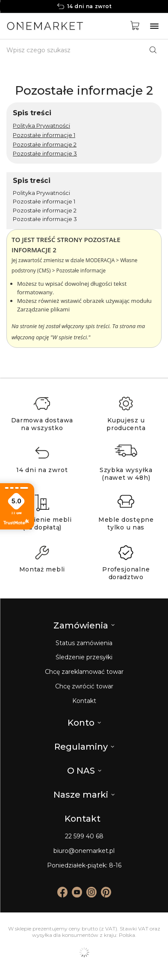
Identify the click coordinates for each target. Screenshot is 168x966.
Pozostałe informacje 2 (45, 144)
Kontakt (84, 701)
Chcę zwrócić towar (84, 686)
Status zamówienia (84, 643)
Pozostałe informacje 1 (44, 135)
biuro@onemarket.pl (84, 851)
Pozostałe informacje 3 (45, 153)
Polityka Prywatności (41, 125)
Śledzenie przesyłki (84, 657)
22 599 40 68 (84, 836)
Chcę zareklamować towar (84, 672)
